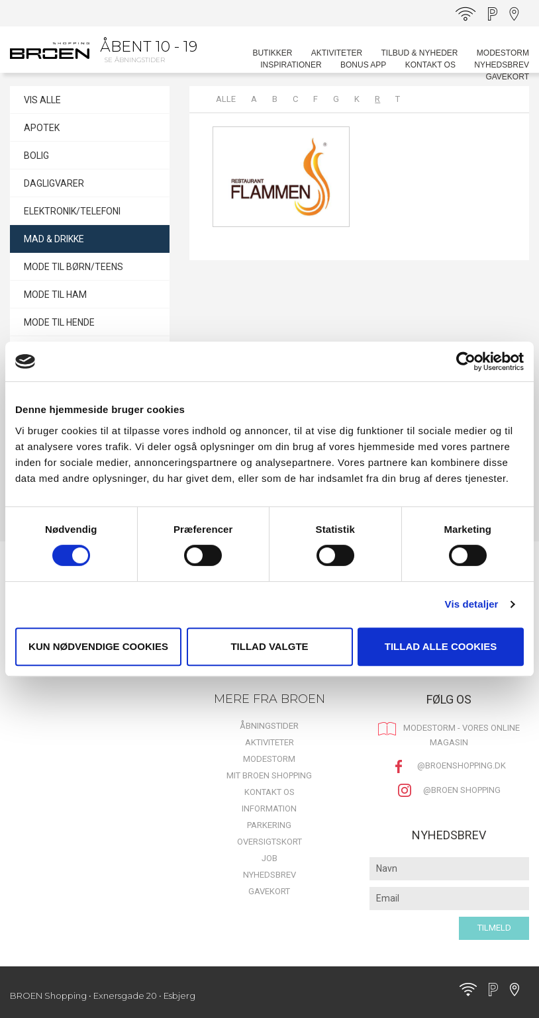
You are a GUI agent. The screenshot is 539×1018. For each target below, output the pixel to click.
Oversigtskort (269, 842)
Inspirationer (290, 64)
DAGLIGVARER (54, 183)
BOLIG (36, 155)
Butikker (272, 53)
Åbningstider (269, 726)
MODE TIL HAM (55, 294)
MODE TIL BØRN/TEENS (73, 266)
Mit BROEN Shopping (269, 775)
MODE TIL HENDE (59, 322)
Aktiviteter (336, 53)
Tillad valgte (269, 646)
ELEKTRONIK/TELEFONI (72, 211)
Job (269, 858)
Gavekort (507, 76)
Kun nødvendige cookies (98, 646)
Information (269, 808)
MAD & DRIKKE (54, 239)
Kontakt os (430, 64)
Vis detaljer (472, 604)
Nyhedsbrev (501, 64)
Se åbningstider (135, 60)
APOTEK (42, 127)
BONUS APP (363, 64)
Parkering (269, 825)
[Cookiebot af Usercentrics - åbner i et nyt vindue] (466, 361)
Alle (226, 99)
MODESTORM (503, 53)
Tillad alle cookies (441, 646)
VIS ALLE (42, 100)
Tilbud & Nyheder (419, 53)
